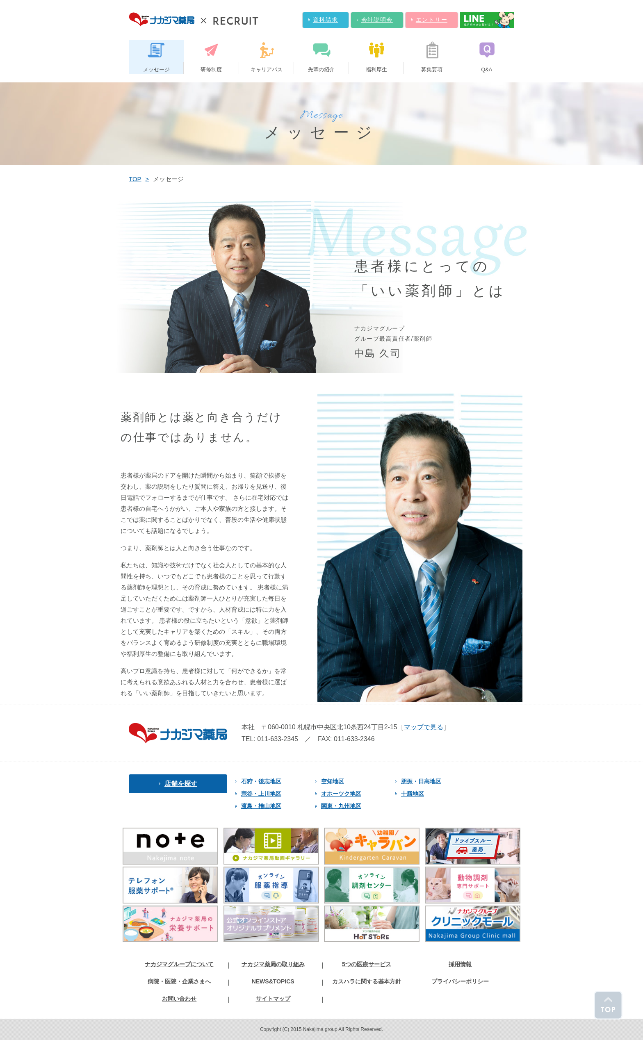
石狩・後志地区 (258, 781)
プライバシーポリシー (460, 981)
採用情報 (460, 964)
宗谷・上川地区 (258, 793)
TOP (135, 178)
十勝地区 (409, 793)
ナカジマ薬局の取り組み (273, 964)
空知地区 (329, 781)
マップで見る (423, 727)
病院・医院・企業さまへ (179, 981)
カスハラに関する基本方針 (366, 981)
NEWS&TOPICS (273, 981)
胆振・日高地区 (418, 781)
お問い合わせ (179, 998)
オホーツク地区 (338, 793)
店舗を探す (178, 783)
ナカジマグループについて (179, 964)
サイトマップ (273, 998)
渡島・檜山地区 (258, 806)
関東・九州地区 (338, 806)
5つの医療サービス (366, 964)
